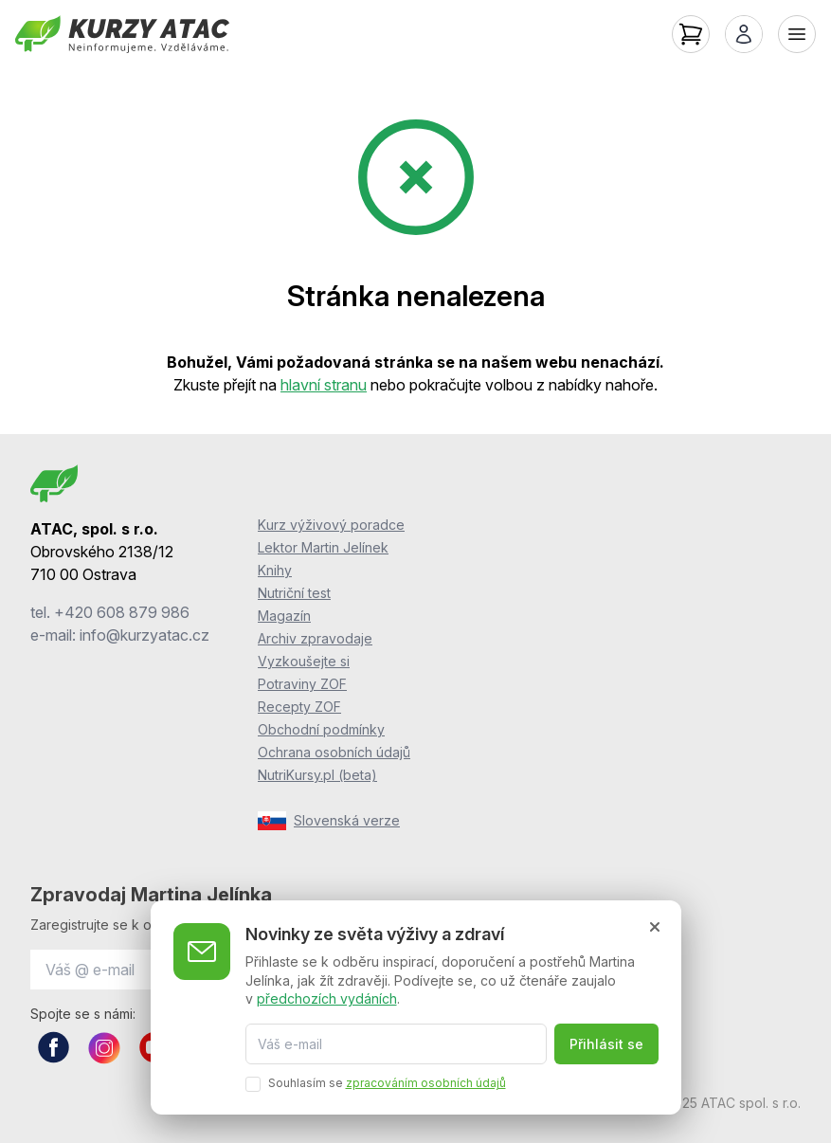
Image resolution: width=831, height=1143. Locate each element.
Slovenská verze (329, 820)
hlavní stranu (323, 384)
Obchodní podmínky (321, 729)
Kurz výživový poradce (331, 525)
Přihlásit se (606, 1044)
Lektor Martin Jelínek (323, 547)
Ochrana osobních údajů (334, 752)
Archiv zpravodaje (315, 638)
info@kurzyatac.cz (144, 635)
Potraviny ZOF (302, 684)
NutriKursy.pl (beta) (317, 775)
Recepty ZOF (299, 706)
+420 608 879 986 (122, 612)
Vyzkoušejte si (304, 661)
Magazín (284, 616)
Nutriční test (294, 593)
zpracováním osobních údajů (426, 1083)
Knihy (275, 570)
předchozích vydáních (327, 998)
